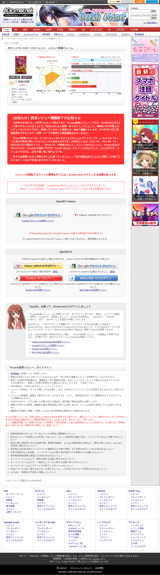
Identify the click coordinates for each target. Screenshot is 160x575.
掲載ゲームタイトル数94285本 (18, 19)
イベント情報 (137, 528)
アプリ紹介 (73, 537)
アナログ (120, 29)
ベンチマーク (106, 540)
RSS (4, 2)
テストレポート (107, 528)
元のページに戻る (11, 43)
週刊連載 (46, 34)
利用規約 (14, 373)
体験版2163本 (27, 22)
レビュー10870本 (10, 22)
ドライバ (104, 537)
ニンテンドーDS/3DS (45, 522)
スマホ (60, 29)
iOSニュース (74, 525)
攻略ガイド (58, 34)
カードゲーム (137, 534)
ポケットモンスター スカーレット (26, 39)
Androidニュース (76, 528)
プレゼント (125, 34)
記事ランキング (13, 512)
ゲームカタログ (138, 546)
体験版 (9, 500)
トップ (7, 39)
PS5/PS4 (36, 29)
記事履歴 (139, 2)
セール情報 (73, 534)
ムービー (98, 34)
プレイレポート (76, 497)
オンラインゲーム (31, 34)
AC (109, 29)
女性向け (72, 29)
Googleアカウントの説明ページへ (38, 220)
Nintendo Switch (11, 522)
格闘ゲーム (136, 531)
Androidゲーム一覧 (77, 546)
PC (16, 29)
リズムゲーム (137, 540)
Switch (49, 29)
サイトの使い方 (34, 2)
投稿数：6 (24, 85)
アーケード (133, 522)
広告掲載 (99, 568)
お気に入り (127, 2)
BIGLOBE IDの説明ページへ (93, 290)
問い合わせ (50, 2)
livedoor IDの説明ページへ (37, 290)
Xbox (25, 29)
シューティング (138, 537)
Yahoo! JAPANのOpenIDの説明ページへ (51, 342)
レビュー (71, 34)
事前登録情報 (74, 531)
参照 (55, 271)
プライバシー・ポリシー (81, 568)
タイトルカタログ (45, 509)
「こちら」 (96, 559)
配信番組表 (139, 34)
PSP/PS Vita (134, 491)
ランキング (151, 2)
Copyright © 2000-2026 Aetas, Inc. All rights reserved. (80, 571)
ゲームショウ (111, 34)
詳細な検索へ (152, 23)
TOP (7, 30)
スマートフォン (73, 522)
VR (83, 29)
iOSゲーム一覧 (75, 543)
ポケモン (22, 89)
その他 (134, 543)
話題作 (16, 34)
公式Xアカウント (17, 2)
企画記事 (5, 34)
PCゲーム (39, 491)
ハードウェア (96, 29)
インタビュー (84, 34)
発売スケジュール (45, 506)
